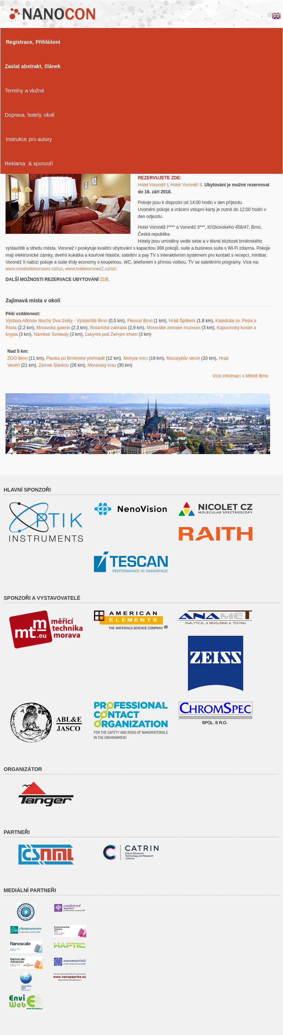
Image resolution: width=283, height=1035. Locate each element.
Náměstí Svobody (51, 334)
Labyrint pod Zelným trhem (111, 334)
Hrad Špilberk (182, 320)
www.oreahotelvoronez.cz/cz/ (34, 268)
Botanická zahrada (108, 327)
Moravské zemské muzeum (173, 327)
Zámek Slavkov (54, 365)
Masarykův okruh (183, 358)
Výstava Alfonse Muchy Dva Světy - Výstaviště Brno (56, 320)
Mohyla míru (135, 358)
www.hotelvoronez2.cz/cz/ (90, 268)
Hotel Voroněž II (186, 184)
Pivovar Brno (140, 320)
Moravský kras (101, 365)
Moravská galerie (53, 327)
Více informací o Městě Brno (240, 376)
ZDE (104, 279)
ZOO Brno (17, 358)
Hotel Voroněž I (153, 184)
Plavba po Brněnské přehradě (75, 358)
